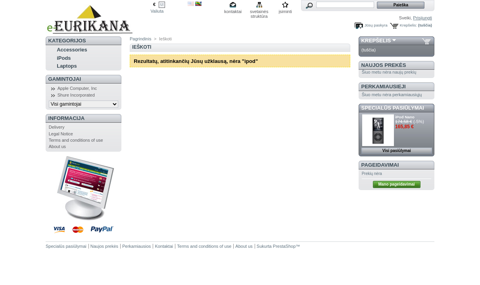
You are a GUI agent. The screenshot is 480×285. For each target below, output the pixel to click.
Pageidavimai (380, 165)
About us (57, 146)
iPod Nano (405, 117)
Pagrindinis (140, 38)
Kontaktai (164, 246)
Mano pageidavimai (396, 184)
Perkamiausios (136, 246)
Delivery (57, 127)
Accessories (72, 50)
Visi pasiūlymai (396, 150)
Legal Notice (61, 133)
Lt (162, 4)
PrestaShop (284, 246)
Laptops (67, 66)
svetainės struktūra (259, 12)
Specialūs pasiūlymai (392, 108)
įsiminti (285, 11)
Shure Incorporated (76, 95)
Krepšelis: (408, 25)
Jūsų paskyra (376, 25)
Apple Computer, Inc (77, 88)
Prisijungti (422, 17)
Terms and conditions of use (76, 140)
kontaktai (233, 11)
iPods (64, 58)
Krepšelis (376, 41)
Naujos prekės (383, 65)
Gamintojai (64, 79)
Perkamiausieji (383, 86)
